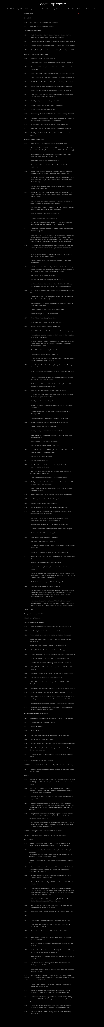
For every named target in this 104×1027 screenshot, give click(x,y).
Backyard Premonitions (57, 9)
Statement (80, 9)
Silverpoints (45, 9)
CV (68, 9)
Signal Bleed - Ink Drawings (24, 9)
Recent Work (10, 9)
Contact (88, 9)
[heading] (52, 4)
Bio (73, 9)
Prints (37, 9)
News (95, 9)
